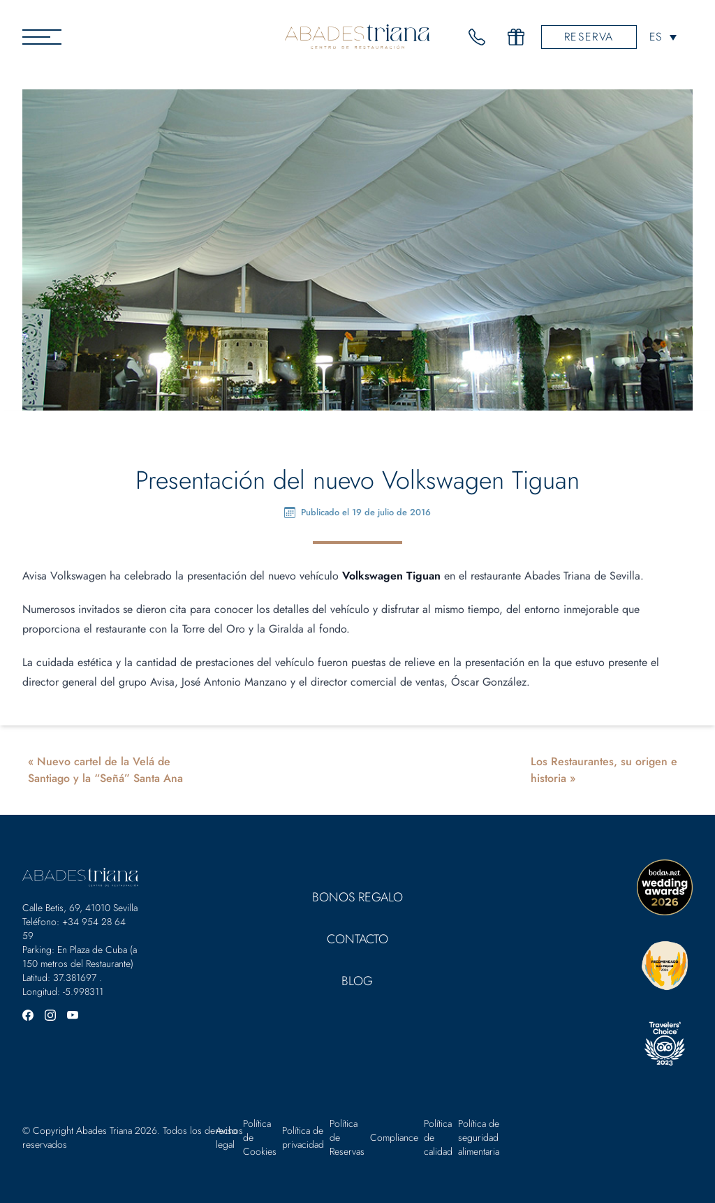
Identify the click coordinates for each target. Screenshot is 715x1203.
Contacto (357, 939)
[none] (663, 36)
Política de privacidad (303, 1137)
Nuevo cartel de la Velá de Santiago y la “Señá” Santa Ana (105, 769)
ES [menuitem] (655, 37)
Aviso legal (226, 1137)
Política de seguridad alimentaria (478, 1137)
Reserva (589, 37)
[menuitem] (663, 36)
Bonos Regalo (357, 897)
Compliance (394, 1137)
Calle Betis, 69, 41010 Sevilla (80, 908)
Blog (357, 981)
